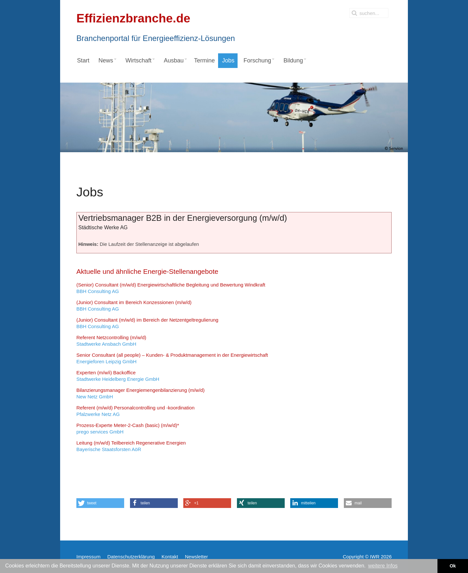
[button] (100, 503)
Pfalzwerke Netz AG (135, 411)
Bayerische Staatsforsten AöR (131, 446)
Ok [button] (452, 565)
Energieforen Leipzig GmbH (172, 358)
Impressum (88, 556)
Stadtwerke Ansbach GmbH (111, 341)
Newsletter (196, 556)
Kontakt (170, 556)
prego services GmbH (127, 428)
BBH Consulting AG (170, 288)
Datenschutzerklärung (131, 556)
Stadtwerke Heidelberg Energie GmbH (117, 376)
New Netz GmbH (140, 393)
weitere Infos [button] (383, 565)
